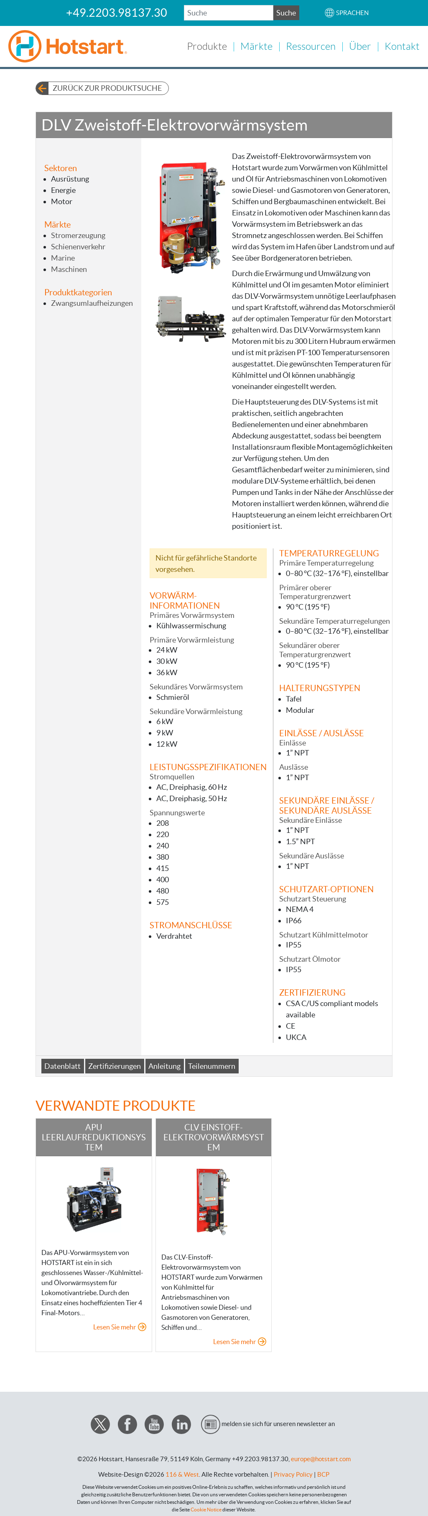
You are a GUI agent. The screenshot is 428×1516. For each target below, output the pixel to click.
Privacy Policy (293, 1472)
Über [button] (360, 45)
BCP (323, 1472)
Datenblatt (62, 1064)
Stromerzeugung (78, 233)
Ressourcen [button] (311, 45)
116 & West (182, 1472)
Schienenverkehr (78, 245)
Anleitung (164, 1064)
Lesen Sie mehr (114, 1325)
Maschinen (69, 267)
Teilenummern (211, 1064)
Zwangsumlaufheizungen (92, 301)
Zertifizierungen (114, 1064)
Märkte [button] (256, 45)
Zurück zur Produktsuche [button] (107, 86)
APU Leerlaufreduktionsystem (94, 1135)
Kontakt (402, 45)
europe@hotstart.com (321, 1457)
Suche (286, 12)
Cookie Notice (206, 1508)
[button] (346, 13)
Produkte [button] (207, 45)
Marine (63, 256)
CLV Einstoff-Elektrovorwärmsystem (213, 1135)
